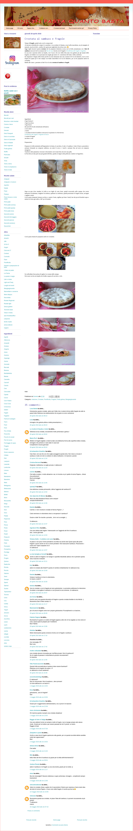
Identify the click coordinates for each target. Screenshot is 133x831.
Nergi (5, 504)
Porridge (6, 552)
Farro (5, 422)
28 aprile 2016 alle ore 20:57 (38, 593)
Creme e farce (8, 124)
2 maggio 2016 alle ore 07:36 (39, 728)
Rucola (6, 570)
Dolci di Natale (8, 142)
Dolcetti (6, 130)
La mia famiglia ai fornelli (38, 554)
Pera (5, 522)
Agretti (6, 337)
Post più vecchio (82, 820)
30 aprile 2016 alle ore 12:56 (38, 660)
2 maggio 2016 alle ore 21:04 (39, 751)
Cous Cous (7, 403)
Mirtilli (6, 494)
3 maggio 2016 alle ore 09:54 (39, 760)
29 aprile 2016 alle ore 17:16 (38, 635)
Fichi (5, 428)
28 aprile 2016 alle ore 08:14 (38, 416)
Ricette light (7, 303)
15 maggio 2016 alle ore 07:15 (39, 807)
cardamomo (7, 628)
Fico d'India (7, 431)
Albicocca (7, 340)
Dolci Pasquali (8, 133)
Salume (6, 573)
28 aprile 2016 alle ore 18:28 (38, 581)
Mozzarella (7, 501)
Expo (5, 259)
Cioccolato (7, 391)
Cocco (6, 398)
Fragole (53, 399)
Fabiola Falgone (35, 617)
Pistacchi (7, 537)
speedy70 (33, 487)
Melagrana (7, 485)
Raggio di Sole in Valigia (38, 719)
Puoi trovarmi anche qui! (76, 28)
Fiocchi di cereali (9, 437)
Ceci (5, 388)
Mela (5, 482)
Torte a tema (8, 164)
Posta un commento (34, 811)
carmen (32, 472)
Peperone (7, 519)
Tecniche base (8, 310)
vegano (6, 328)
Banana (6, 370)
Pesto (6, 528)
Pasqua (6, 194)
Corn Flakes (7, 400)
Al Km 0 (6, 244)
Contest (6, 253)
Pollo (5, 543)
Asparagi (6, 358)
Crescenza (7, 407)
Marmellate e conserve (11, 291)
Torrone (6, 594)
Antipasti (6, 179)
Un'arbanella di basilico (37, 451)
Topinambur (7, 591)
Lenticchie (7, 467)
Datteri (6, 410)
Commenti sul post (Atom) (60, 825)
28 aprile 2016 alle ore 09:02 (38, 434)
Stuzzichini (7, 226)
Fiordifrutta (47, 399)
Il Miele (6, 455)
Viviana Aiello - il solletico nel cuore (41, 539)
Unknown (33, 796)
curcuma (6, 640)
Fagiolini (6, 416)
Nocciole (6, 507)
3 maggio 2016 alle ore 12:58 (39, 781)
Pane (5, 191)
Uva (5, 601)
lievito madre (8, 322)
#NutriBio (7, 235)
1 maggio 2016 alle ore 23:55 (39, 715)
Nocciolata (7, 297)
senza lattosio (8, 325)
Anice (5, 352)
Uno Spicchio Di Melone (38, 496)
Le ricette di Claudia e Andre (39, 429)
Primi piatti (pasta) (9, 208)
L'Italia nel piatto (9, 270)
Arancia (6, 355)
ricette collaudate (35, 651)
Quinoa (6, 561)
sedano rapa (8, 646)
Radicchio (7, 564)
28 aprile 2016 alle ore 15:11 (38, 561)
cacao (6, 622)
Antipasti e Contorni (10, 182)
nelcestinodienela (35, 785)
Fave (5, 425)
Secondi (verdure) (9, 223)
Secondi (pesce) (9, 220)
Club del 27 (7, 250)
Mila (31, 755)
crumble (6, 637)
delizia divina (34, 746)
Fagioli (6, 413)
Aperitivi (6, 185)
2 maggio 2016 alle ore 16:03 (39, 742)
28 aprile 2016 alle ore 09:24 (38, 447)
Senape (6, 579)
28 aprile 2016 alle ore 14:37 (38, 524)
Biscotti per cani (9, 118)
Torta (5, 161)
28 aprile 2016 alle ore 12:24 (38, 468)
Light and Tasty (8, 282)
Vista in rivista (8, 313)
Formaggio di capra (10, 443)
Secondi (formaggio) (10, 217)
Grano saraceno (9, 452)
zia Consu (33, 597)
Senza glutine (8, 306)
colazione (34, 399)
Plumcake (7, 154)
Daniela (35, 396)
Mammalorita (34, 608)
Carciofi (6, 382)
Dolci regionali (8, 145)
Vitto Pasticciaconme (37, 664)
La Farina (7, 273)
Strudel (6, 157)
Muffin (6, 152)
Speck (6, 582)
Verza (6, 607)
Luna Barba (33, 408)
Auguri (6, 247)
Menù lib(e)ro (8, 294)
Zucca (6, 616)
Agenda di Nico (35, 528)
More (5, 497)
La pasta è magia (9, 276)
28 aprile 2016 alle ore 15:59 (38, 570)
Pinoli (5, 531)
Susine (6, 588)
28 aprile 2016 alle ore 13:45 (38, 483)
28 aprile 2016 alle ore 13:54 (38, 492)
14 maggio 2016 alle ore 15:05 (39, 792)
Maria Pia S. (33, 438)
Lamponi (6, 461)
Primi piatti (7, 202)
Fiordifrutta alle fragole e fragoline (76, 51)
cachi (5, 625)
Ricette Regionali (9, 300)
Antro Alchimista (35, 710)
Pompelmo (7, 549)
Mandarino (7, 476)
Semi (5, 576)
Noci (5, 510)
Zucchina (7, 619)
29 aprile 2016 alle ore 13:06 (38, 626)
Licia (31, 420)
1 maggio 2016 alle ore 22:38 (39, 706)
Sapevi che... (31, 28)
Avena (6, 361)
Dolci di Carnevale (9, 139)
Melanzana (7, 488)
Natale (6, 188)
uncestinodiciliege (36, 677)
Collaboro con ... (44, 28)
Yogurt (6, 610)
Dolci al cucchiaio (9, 136)
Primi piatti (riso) (9, 211)
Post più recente (31, 820)
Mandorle (7, 479)
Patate (6, 516)
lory (31, 565)
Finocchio (7, 434)
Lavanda (6, 464)
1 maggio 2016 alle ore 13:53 (39, 686)
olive (5, 643)
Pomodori (7, 546)
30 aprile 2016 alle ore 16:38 (38, 673)
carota (6, 631)
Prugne (6, 558)
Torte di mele (8, 170)
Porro (5, 555)
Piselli (6, 534)
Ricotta (6, 567)
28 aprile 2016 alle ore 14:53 (38, 535)
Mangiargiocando (70, 399)
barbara (32, 586)
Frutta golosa (61, 399)
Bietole (6, 376)
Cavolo (6, 385)
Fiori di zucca (8, 440)
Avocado (6, 364)
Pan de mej (49, 51)
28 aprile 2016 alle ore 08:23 (38, 425)
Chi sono (20, 28)
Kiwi (5, 458)
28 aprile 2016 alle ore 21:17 (38, 604)
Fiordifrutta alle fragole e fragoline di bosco (37, 134)
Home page (9, 28)
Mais (5, 473)
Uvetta (6, 604)
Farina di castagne (9, 419)
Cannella (6, 379)
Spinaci (6, 585)
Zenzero (6, 613)
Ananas (6, 346)
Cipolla (6, 394)
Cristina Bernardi (35, 462)
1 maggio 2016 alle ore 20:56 (39, 697)
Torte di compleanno (10, 167)
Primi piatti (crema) (10, 205)
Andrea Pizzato (35, 764)
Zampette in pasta (36, 732)
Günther (32, 630)
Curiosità (6, 256)
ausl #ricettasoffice (9, 316)
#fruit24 (6, 238)
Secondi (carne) (9, 214)
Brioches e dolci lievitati (11, 121)
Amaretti (6, 343)
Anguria (6, 349)
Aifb (5, 241)
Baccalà (6, 367)
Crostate (40, 399)
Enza (31, 690)
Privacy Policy (92, 28)
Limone (6, 470)
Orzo (5, 513)
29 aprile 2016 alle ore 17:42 (38, 646)
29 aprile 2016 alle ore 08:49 (38, 613)
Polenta (6, 540)
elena (31, 773)
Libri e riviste (8, 279)
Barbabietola (8, 373)
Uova (5, 597)
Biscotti (6, 115)
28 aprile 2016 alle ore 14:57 (38, 550)
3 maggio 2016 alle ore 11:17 (39, 769)
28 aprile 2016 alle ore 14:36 (38, 503)
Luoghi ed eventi (9, 285)
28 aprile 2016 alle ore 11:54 (38, 458)
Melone (6, 491)
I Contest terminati (59, 28)
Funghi (6, 449)
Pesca (6, 525)
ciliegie (6, 634)
